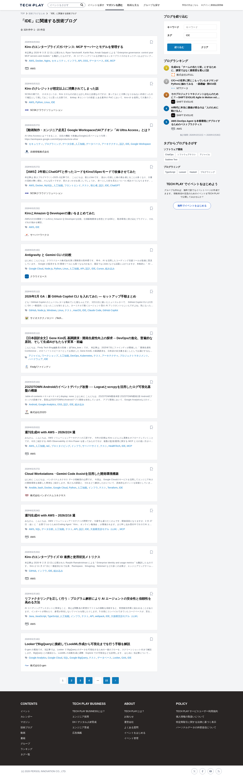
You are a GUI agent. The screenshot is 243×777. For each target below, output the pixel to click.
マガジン (25, 722)
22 (106, 680)
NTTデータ (182, 88)
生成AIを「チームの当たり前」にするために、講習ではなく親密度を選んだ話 (193, 69)
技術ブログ (26, 727)
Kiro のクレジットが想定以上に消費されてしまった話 (62, 88)
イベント (25, 711)
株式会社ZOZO (38, 412)
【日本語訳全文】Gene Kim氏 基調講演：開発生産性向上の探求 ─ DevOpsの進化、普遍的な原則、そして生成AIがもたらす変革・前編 (88, 340)
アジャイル (34, 355)
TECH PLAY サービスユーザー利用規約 (197, 711)
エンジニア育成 (80, 727)
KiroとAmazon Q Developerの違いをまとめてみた (60, 213)
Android (33, 404)
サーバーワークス (39, 235)
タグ (169, 35)
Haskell (193, 172)
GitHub (32, 310)
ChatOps (169, 154)
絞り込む (179, 47)
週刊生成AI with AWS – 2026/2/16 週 (50, 515)
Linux (47, 102)
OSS (85, 60)
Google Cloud (36, 268)
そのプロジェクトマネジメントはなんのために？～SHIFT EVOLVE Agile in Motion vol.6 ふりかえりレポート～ (195, 96)
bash (40, 487)
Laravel (182, 172)
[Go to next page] (115, 680)
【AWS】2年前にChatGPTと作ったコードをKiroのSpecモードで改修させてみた (80, 171)
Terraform (112, 487)
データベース (96, 60)
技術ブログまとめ (37, 13)
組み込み (110, 268)
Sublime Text (171, 159)
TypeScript (53, 616)
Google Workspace (141, 144)
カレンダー (26, 716)
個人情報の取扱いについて (190, 716)
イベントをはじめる (134, 732)
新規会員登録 (217, 5)
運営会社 (129, 722)
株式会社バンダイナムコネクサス (48, 495)
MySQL (48, 185)
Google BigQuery (79, 657)
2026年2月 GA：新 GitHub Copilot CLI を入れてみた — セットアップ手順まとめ (80, 296)
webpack (99, 616)
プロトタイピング (60, 446)
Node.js (48, 268)
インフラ (72, 60)
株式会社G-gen (38, 665)
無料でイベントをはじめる (192, 205)
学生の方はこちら (190, 5)
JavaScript (40, 616)
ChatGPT (115, 185)
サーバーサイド (90, 446)
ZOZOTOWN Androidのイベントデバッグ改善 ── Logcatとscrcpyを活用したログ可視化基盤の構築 (88, 388)
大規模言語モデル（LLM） (104, 529)
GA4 (124, 657)
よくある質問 (131, 727)
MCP (112, 60)
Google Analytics (47, 404)
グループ (25, 743)
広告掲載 (77, 732)
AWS (31, 60)
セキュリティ (59, 60)
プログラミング (52, 144)
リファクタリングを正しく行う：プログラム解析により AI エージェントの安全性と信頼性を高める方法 (88, 600)
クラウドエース (38, 276)
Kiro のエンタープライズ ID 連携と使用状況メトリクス (62, 557)
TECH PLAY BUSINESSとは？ (88, 711)
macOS (77, 310)
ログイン (205, 5)
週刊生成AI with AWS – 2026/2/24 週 (50, 432)
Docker (39, 60)
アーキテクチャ (110, 144)
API (80, 60)
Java (31, 616)
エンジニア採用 (80, 716)
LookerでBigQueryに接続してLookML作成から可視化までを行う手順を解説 (77, 644)
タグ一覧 (25, 754)
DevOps (74, 355)
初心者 (94, 185)
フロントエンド (72, 185)
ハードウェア (36, 359)
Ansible (33, 487)
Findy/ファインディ (40, 366)
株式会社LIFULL (185, 74)
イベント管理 (131, 738)
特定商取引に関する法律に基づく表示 (196, 722)
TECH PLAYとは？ (134, 711)
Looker (116, 657)
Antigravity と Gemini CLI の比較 (48, 255)
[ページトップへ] (32, 5)
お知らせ (129, 716)
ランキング (26, 749)
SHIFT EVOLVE (185, 101)
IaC (48, 446)
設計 (121, 144)
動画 (23, 732)
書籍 (23, 738)
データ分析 (68, 144)
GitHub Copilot (110, 310)
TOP (23, 13)
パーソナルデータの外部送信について (196, 727)
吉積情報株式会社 (39, 151)
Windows (52, 310)
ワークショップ (50, 355)
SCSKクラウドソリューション (46, 110)
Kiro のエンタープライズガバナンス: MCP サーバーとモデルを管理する (74, 47)
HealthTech (114, 446)
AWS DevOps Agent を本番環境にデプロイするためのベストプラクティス (195, 123)
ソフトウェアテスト (186, 154)
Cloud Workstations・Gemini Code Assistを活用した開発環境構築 (71, 473)
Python (39, 102)
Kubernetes (86, 355)
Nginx (47, 60)
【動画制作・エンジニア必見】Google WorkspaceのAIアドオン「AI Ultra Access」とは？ (87, 130)
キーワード (173, 27)
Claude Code (94, 310)
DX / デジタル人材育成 (84, 722)
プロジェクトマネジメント (134, 355)
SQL (37, 529)
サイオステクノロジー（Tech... (46, 318)
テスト (85, 185)
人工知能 (80, 144)
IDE (107, 60)
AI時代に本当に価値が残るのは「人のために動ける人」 (194, 109)
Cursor (100, 268)
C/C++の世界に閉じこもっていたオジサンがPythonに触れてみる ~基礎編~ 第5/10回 (194, 82)
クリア (204, 47)
